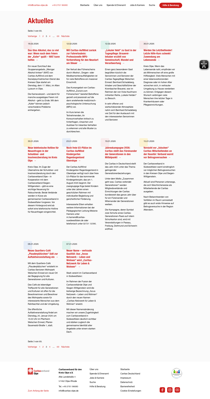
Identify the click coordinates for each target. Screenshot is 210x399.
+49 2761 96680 (60, 5)
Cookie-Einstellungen (130, 391)
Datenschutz (126, 382)
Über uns (98, 5)
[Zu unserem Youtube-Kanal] (177, 390)
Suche (152, 5)
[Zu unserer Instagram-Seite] (169, 390)
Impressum (125, 378)
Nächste (65, 36)
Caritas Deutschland (130, 374)
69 (58, 36)
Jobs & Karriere (137, 5)
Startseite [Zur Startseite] (84, 5)
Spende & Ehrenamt (116, 5)
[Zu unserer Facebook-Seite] (162, 390)
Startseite (125, 369)
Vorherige (32, 36)
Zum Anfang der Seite (38, 391)
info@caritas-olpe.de (38, 5)
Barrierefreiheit (127, 387)
